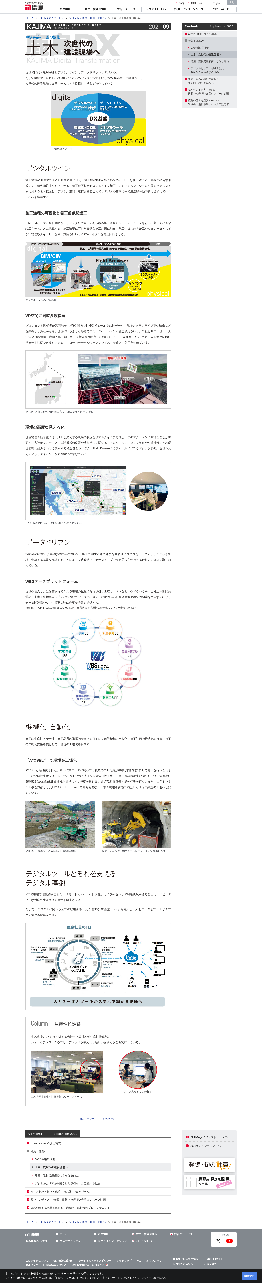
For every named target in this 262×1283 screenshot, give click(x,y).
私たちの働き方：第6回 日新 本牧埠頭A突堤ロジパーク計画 (68, 1199)
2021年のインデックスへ (205, 1145)
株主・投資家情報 (96, 9)
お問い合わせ (198, 3)
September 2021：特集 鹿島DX (87, 18)
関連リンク (31, 1265)
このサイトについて (36, 1260)
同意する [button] (249, 1276)
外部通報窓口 (214, 1259)
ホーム (30, 18)
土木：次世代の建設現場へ (206, 54)
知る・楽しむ (221, 9)
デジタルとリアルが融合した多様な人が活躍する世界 (207, 70)
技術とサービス (126, 9)
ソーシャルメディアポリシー (95, 1260)
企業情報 (65, 9)
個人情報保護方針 (63, 1260)
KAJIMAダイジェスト (51, 18)
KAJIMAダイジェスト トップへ (210, 1137)
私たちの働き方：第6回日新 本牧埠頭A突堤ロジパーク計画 (208, 91)
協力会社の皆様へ (183, 1264)
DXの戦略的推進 (200, 47)
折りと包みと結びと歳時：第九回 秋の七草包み (203, 81)
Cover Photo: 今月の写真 (202, 33)
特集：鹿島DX (196, 40)
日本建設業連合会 (54, 1265)
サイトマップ (124, 1260)
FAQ (181, 3)
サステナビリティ (157, 9)
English (217, 3)
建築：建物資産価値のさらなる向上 (211, 61)
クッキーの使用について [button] (155, 1277)
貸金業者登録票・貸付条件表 (88, 1265)
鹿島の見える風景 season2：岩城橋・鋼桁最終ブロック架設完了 (208, 102)
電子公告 (212, 1264)
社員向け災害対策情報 (185, 1259)
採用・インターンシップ (188, 9)
